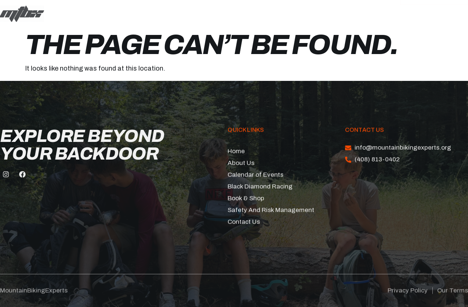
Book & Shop (206, 16)
